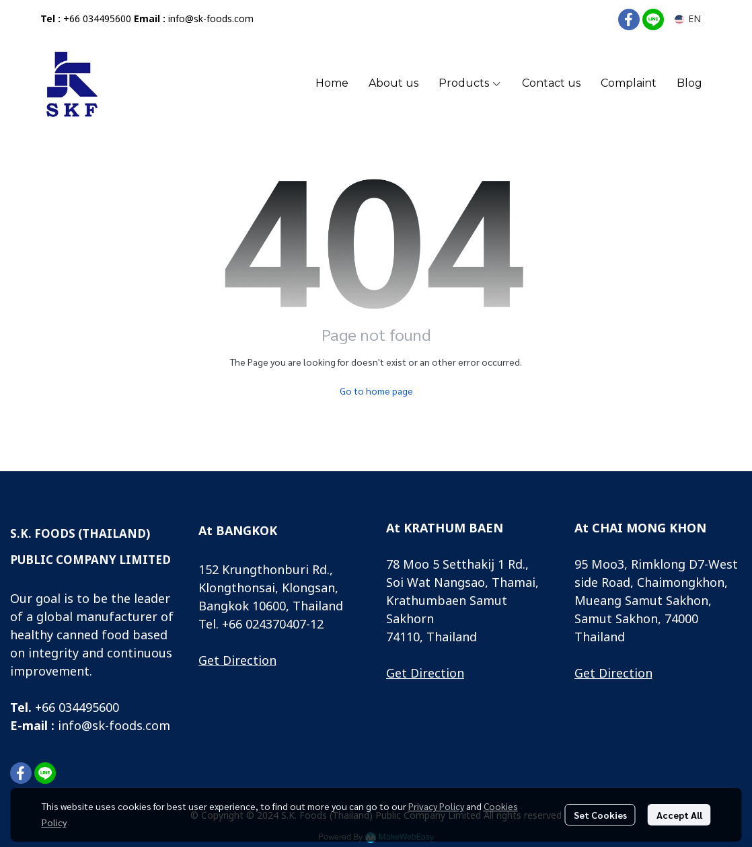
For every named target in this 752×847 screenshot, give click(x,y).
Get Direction (237, 661)
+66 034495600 (97, 19)
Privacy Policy (436, 806)
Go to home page (376, 391)
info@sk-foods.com (211, 19)
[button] (688, 19)
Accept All (679, 815)
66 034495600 (80, 708)
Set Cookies (600, 815)
